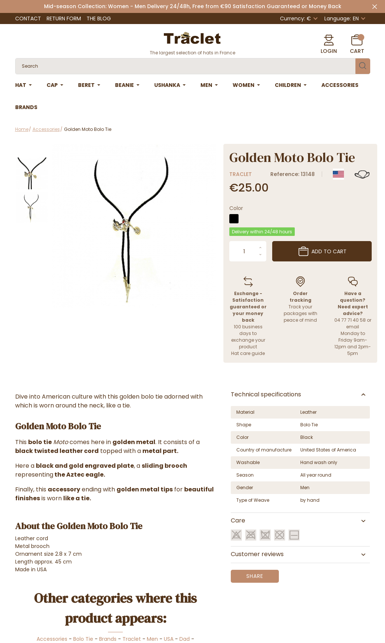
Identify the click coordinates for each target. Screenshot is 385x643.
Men (152, 639)
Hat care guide (248, 353)
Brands (107, 639)
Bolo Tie (83, 639)
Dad (184, 639)
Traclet (240, 174)
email (352, 327)
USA (168, 639)
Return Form (64, 18)
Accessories (52, 639)
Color (236, 208)
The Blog (99, 18)
